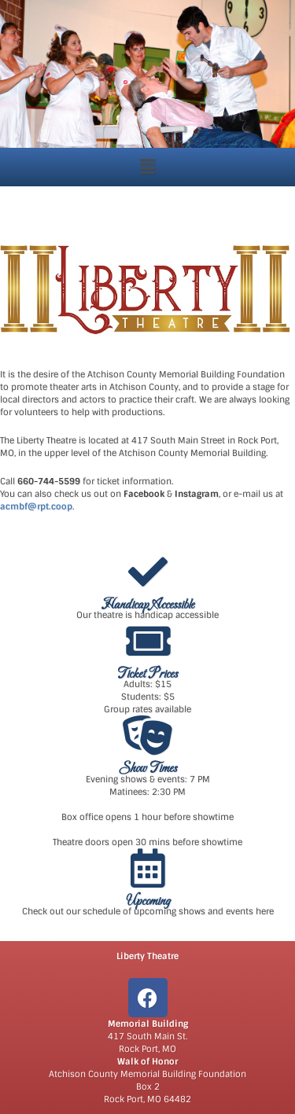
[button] (147, 167)
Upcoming (148, 901)
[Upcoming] (148, 868)
